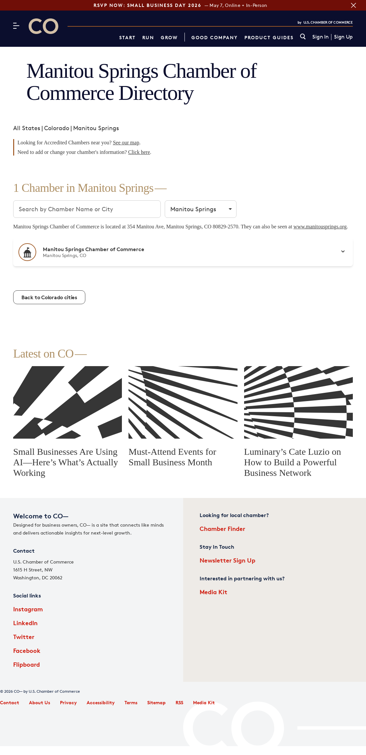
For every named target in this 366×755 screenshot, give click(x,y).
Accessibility (101, 702)
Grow (169, 37)
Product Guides (269, 37)
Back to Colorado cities (49, 297)
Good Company (214, 37)
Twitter (23, 636)
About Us (39, 702)
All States (26, 127)
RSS (179, 702)
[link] (303, 37)
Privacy (68, 702)
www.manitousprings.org (320, 226)
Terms (131, 702)
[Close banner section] (353, 5)
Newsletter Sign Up (227, 560)
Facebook (27, 650)
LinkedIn (25, 622)
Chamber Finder (222, 528)
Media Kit (213, 591)
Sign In (320, 37)
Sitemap (156, 702)
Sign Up (343, 37)
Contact (9, 702)
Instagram (28, 609)
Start (127, 37)
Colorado (56, 127)
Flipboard (26, 664)
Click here (139, 152)
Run (148, 37)
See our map (126, 142)
